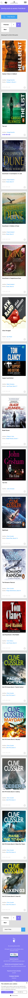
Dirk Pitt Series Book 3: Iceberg (11, 792)
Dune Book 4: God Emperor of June (12, 174)
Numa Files (9, 538)
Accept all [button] (7, 992)
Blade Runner (6, 430)
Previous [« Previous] (6, 24)
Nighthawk (5, 530)
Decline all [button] (20, 992)
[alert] (14, 990)
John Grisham (10, 489)
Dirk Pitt (8, 695)
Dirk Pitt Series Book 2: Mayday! (11, 739)
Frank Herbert (10, 180)
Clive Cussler (10, 536)
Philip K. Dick (10, 436)
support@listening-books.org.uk (18, 966)
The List (4, 126)
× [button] (26, 983)
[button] (25, 2)
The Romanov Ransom (8, 582)
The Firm (4, 483)
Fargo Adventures (11, 590)
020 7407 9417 (7, 961)
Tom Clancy (10, 641)
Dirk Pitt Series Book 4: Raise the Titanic (13, 844)
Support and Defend (7, 378)
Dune (7, 182)
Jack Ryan (9, 386)
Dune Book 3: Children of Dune (10, 226)
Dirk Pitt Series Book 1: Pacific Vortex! (13, 687)
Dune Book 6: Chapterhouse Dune (11, 278)
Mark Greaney (10, 384)
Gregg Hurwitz (11, 80)
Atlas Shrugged (6, 330)
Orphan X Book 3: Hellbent (9, 74)
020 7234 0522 (6, 966)
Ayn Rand (9, 337)
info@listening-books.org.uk (17, 961)
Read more (13, 989)
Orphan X (8, 82)
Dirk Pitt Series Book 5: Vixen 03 (11, 896)
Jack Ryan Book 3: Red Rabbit (10, 635)
